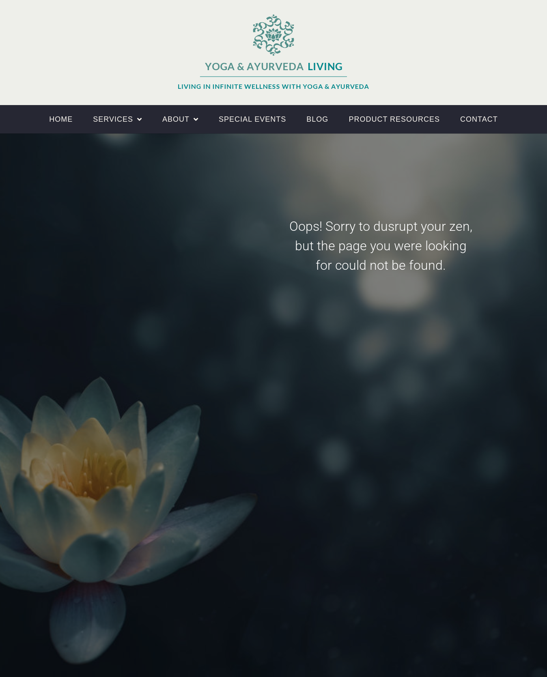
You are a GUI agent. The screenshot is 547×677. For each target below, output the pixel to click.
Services (117, 119)
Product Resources (394, 119)
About (180, 119)
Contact (479, 119)
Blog (317, 119)
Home (61, 119)
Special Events (252, 119)
